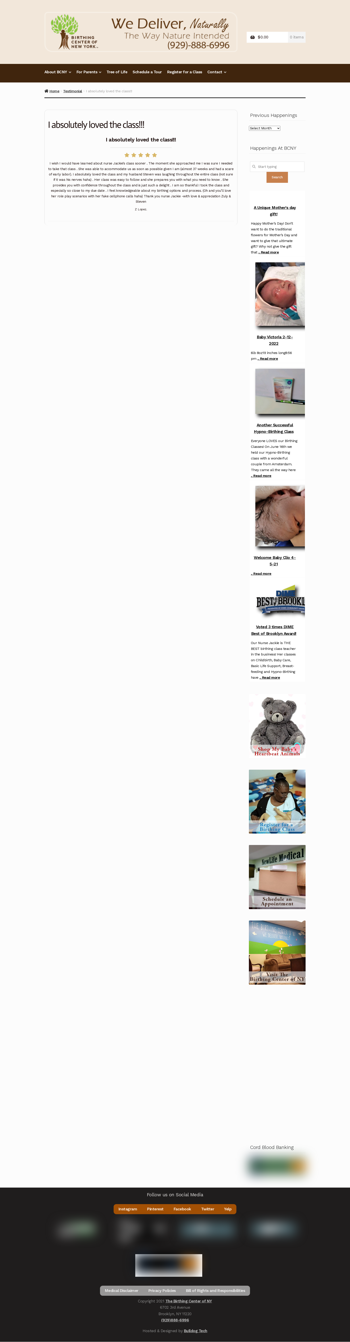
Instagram (127, 1209)
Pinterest (155, 1209)
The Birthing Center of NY (188, 1301)
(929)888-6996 (175, 1320)
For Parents (87, 72)
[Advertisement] (277, 1063)
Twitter (208, 1209)
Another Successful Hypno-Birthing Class (274, 428)
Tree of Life (116, 72)
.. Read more (268, 252)
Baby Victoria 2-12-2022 (275, 340)
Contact (214, 72)
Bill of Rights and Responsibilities (216, 1291)
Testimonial (72, 91)
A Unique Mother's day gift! (275, 210)
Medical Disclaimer (121, 1291)
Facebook (182, 1209)
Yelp (228, 1209)
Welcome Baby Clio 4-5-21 (275, 560)
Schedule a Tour (147, 72)
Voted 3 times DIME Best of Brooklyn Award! (273, 630)
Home (54, 91)
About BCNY (55, 72)
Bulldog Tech (195, 1331)
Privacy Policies (162, 1291)
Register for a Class (184, 72)
